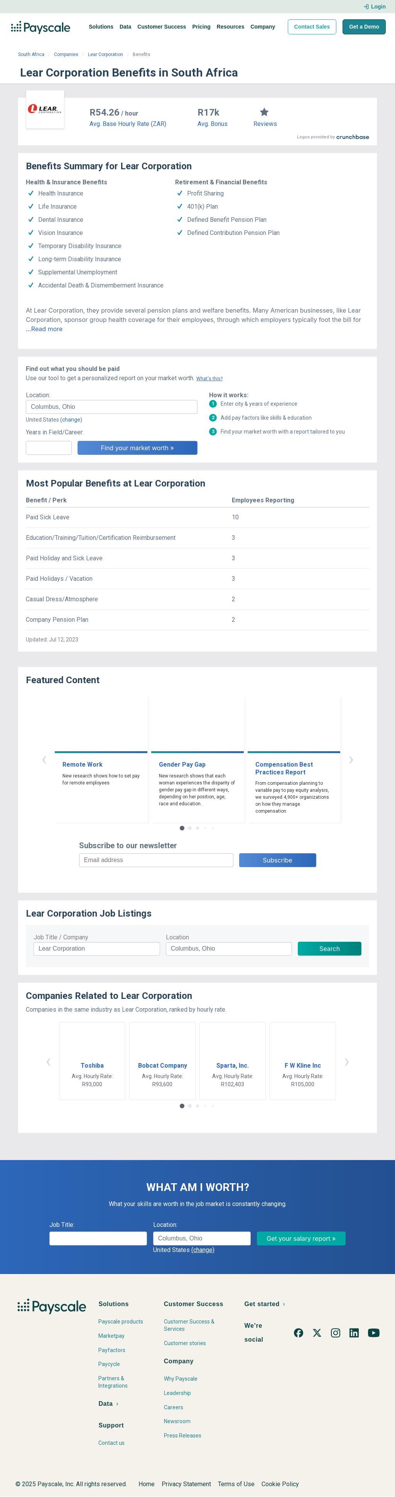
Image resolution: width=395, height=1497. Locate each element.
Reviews (265, 124)
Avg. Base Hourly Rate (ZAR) (127, 124)
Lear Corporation (105, 54)
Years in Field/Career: (55, 432)
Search (329, 949)
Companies (66, 54)
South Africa (31, 54)
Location (177, 937)
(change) (71, 420)
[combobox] (112, 407)
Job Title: (61, 1224)
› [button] (351, 759)
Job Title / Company (61, 937)
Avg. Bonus (213, 124)
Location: (38, 395)
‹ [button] (44, 759)
